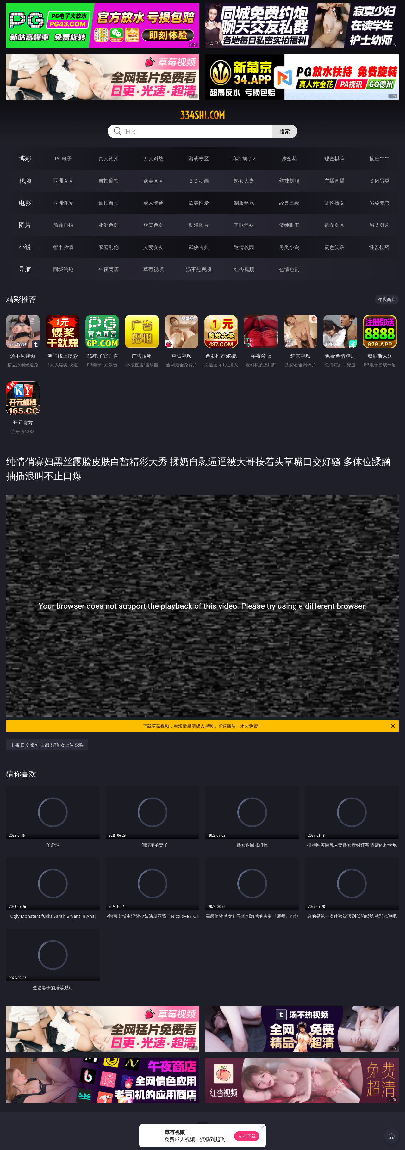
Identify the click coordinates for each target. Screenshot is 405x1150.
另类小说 (289, 247)
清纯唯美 (289, 224)
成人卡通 (153, 202)
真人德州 (108, 158)
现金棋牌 (334, 158)
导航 (25, 269)
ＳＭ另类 (379, 180)
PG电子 (63, 158)
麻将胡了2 (243, 158)
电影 (25, 202)
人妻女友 (153, 247)
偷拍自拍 (108, 202)
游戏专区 (199, 158)
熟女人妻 (244, 180)
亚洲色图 (108, 224)
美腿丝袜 (244, 224)
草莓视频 (153, 269)
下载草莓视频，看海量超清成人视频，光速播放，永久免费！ (269, 726)
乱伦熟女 (334, 202)
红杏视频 (244, 269)
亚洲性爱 (63, 202)
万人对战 (153, 158)
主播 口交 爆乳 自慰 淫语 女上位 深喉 (47, 745)
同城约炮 (63, 269)
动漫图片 (199, 224)
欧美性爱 (199, 202)
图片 (25, 225)
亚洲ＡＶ (63, 180)
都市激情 (63, 247)
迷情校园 (244, 247)
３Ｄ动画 (199, 180)
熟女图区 (334, 224)
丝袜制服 (289, 180)
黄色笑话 (334, 247)
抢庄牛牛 (379, 158)
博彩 (25, 158)
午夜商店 (108, 269)
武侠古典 (199, 247)
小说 (25, 247)
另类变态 (379, 202)
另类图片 (379, 224)
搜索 (285, 131)
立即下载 (247, 1136)
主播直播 (334, 180)
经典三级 (289, 202)
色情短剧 (289, 269)
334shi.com (202, 115)
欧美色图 (153, 224)
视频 (25, 180)
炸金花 (289, 158)
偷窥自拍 (63, 224)
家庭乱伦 (108, 247)
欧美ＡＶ (153, 180)
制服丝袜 (244, 202)
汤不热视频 (198, 269)
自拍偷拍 (108, 180)
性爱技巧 (379, 247)
